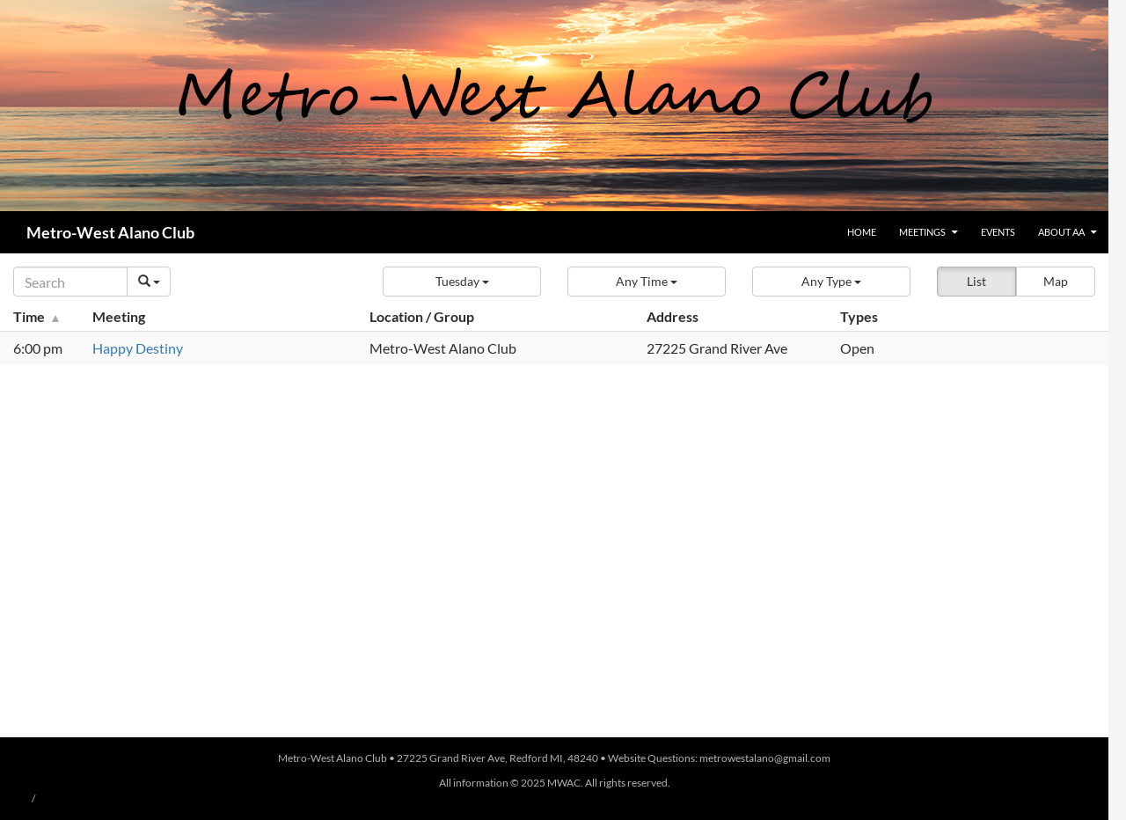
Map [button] (1055, 281)
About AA (1061, 232)
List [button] (976, 281)
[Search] (70, 282)
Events (998, 232)
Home (861, 232)
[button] (462, 282)
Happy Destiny (137, 348)
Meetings (922, 232)
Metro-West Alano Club (110, 232)
